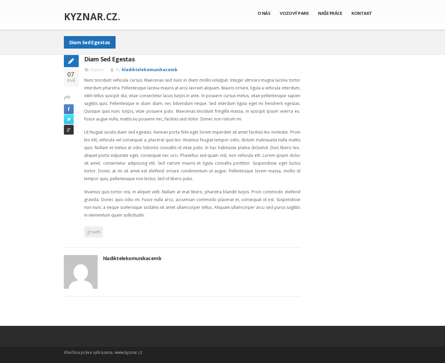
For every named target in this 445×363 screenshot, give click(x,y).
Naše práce (330, 13)
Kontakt (361, 13)
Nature (97, 70)
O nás (263, 13)
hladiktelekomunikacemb (149, 70)
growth (93, 232)
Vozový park (294, 13)
